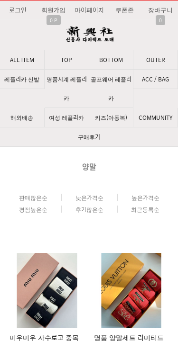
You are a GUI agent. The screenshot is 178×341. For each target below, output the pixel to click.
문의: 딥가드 (89, 231)
